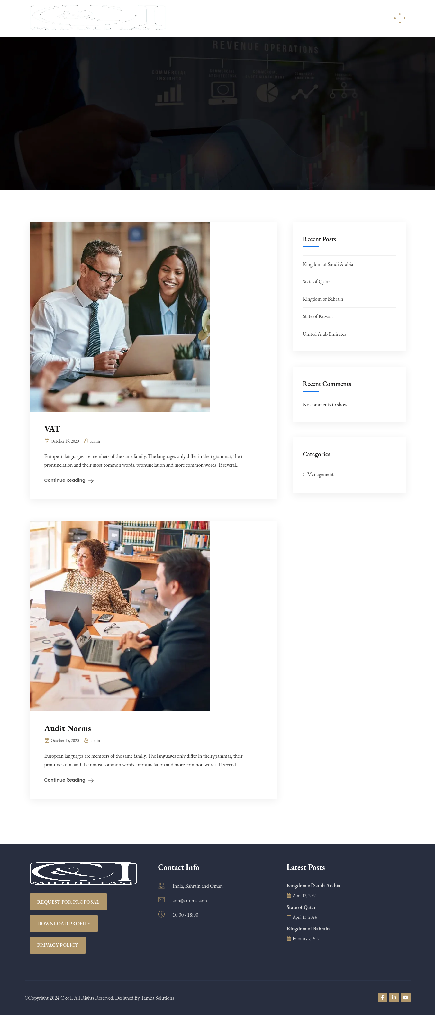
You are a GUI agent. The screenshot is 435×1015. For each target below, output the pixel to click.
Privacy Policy (57, 945)
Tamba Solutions (157, 997)
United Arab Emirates (324, 334)
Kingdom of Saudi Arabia (328, 264)
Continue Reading (65, 480)
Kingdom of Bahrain (323, 299)
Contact (353, 18)
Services (241, 18)
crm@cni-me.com (190, 900)
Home (179, 18)
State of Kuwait (318, 316)
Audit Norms (67, 728)
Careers (319, 18)
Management (320, 474)
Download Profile (63, 923)
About (207, 18)
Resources (280, 18)
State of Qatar (316, 281)
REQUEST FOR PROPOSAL (68, 902)
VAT (52, 428)
